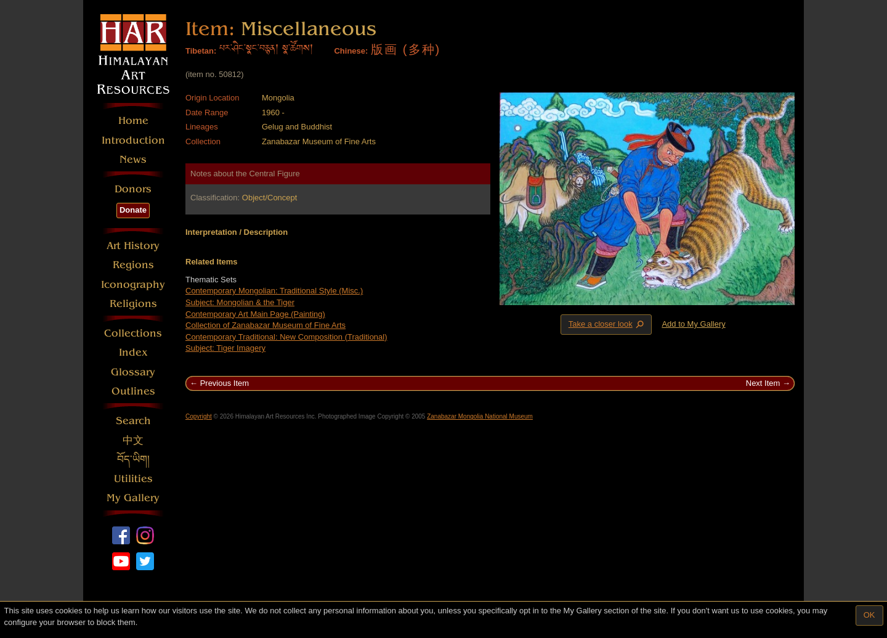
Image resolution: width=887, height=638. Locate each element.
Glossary (133, 372)
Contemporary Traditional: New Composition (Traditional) (286, 336)
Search (133, 421)
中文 (133, 440)
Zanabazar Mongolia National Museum (480, 416)
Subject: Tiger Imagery (225, 348)
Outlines (133, 391)
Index (133, 352)
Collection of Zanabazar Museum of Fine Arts (265, 325)
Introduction (133, 140)
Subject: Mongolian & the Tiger (239, 302)
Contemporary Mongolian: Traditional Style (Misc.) (274, 290)
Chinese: (351, 50)
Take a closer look (607, 324)
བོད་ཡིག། (133, 459)
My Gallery (133, 498)
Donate (133, 210)
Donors (133, 189)
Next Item (763, 383)
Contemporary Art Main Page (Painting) (255, 314)
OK (869, 615)
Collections (133, 333)
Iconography (133, 284)
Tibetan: (200, 50)
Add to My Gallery (693, 324)
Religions (133, 303)
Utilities (133, 479)
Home (133, 120)
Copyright (198, 416)
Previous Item (224, 383)
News (133, 159)
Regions (133, 265)
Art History (133, 246)
